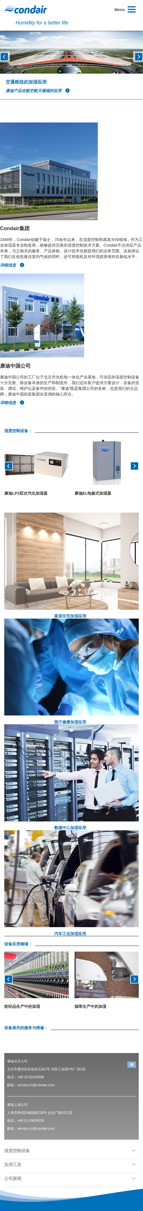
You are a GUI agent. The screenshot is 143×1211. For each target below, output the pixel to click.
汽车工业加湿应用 (70, 933)
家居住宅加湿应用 (70, 616)
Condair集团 (15, 228)
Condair (25, 9)
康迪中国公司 (15, 366)
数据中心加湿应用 (70, 827)
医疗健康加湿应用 (70, 722)
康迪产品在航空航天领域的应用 (38, 90)
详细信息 (12, 265)
